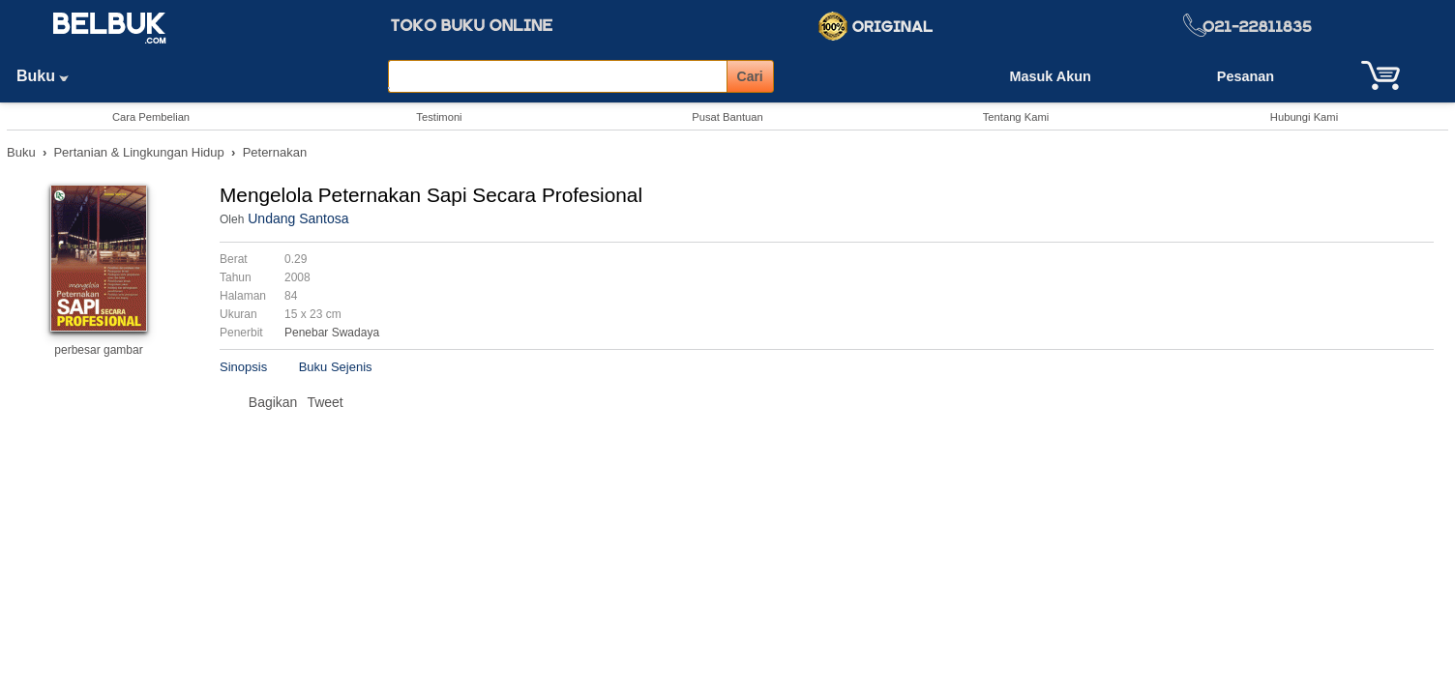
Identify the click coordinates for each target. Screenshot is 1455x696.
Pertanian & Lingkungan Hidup (138, 152)
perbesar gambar (98, 350)
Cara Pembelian (151, 117)
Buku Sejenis (335, 367)
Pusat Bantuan (727, 117)
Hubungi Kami (1304, 117)
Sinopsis (243, 367)
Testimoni (438, 117)
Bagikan (273, 402)
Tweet (324, 402)
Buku (49, 76)
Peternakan (275, 152)
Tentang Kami (1016, 117)
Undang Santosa (298, 218)
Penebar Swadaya (331, 332)
